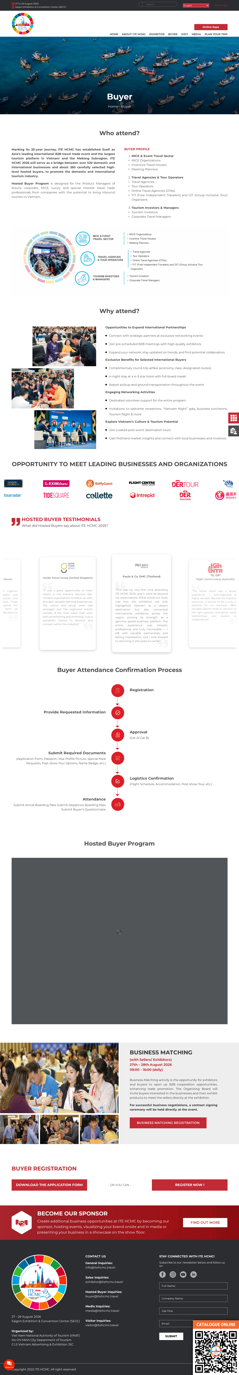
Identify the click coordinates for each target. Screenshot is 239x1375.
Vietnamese (221, 5)
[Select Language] (196, 5)
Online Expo (211, 27)
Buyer (172, 34)
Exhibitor (156, 34)
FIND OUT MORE (205, 1223)
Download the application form (49, 1185)
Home (114, 34)
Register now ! (189, 1185)
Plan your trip (216, 34)
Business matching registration (168, 1123)
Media (196, 34)
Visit (184, 34)
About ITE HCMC (134, 34)
